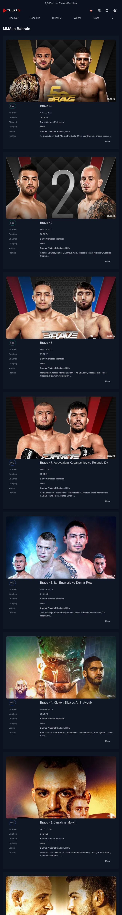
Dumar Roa (95, 612)
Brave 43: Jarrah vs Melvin (58, 822)
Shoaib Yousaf (102, 136)
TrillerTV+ (57, 18)
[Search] (107, 11)
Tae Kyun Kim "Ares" (100, 852)
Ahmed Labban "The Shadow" (73, 372)
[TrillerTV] (11, 10)
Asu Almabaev (47, 492)
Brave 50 (46, 106)
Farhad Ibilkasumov (80, 852)
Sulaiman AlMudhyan (59, 376)
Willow (77, 18)
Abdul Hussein (80, 253)
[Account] (115, 11)
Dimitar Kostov (47, 852)
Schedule (35, 18)
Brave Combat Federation (52, 122)
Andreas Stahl (89, 492)
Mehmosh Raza (62, 852)
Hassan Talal (94, 372)
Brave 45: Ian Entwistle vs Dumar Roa (66, 582)
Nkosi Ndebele (82, 612)
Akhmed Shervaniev (49, 855)
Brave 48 (46, 342)
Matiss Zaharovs (64, 253)
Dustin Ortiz (76, 136)
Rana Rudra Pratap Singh (60, 496)
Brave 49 (46, 222)
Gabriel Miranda (47, 253)
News (96, 18)
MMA (42, 126)
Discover (13, 18)
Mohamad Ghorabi (49, 372)
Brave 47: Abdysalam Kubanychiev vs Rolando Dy (74, 462)
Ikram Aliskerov (95, 253)
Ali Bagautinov (47, 136)
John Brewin (59, 732)
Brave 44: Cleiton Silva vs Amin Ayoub (66, 702)
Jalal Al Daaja (46, 612)
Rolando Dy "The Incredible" (68, 492)
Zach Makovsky (62, 136)
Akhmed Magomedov (64, 612)
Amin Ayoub (99, 732)
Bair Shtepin (88, 136)
